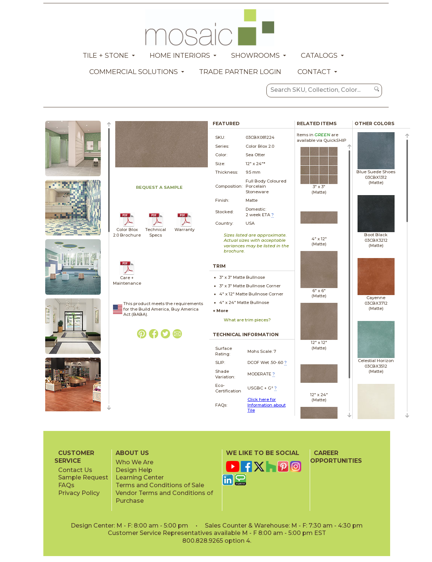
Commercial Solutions (133, 72)
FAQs (66, 485)
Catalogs (319, 55)
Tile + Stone (106, 55)
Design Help (134, 470)
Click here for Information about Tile (266, 405)
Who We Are (134, 462)
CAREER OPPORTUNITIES (336, 456)
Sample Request (83, 477)
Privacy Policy (79, 492)
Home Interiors (180, 55)
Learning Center (140, 477)
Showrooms (255, 55)
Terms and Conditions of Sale (160, 485)
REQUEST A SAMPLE (159, 187)
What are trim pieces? (247, 319)
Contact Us (75, 470)
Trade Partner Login (240, 72)
